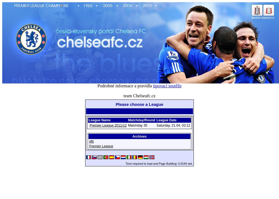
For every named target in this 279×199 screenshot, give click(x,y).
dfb (91, 141)
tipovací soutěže (167, 85)
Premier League (101, 146)
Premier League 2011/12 (108, 125)
